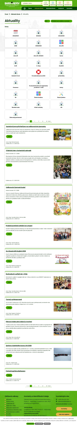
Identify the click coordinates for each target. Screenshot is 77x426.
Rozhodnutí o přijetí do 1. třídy (16, 274)
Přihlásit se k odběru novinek (61, 21)
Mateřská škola (50, 8)
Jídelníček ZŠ (10, 404)
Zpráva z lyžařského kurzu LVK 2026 (19, 346)
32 (42, 121)
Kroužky (8, 414)
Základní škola (39, 8)
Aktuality (9, 400)
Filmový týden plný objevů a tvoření (19, 322)
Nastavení (47, 423)
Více (9, 137)
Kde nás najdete (64, 415)
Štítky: (7, 27)
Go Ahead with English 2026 (16, 251)
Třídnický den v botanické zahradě (18, 151)
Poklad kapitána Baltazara (15, 371)
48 (46, 121)
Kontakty (69, 8)
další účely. (71, 418)
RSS (46, 21)
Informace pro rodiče (12, 412)
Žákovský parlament (12, 408)
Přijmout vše (30, 423)
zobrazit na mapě (34, 412)
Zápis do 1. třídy (11, 406)
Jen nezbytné (39, 423)
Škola (30, 8)
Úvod (25, 8)
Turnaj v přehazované (14, 300)
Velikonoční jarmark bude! (15, 188)
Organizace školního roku (14, 410)
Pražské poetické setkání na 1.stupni (19, 226)
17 (38, 121)
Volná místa (10, 402)
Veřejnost (61, 8)
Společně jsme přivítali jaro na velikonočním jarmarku (26, 127)
